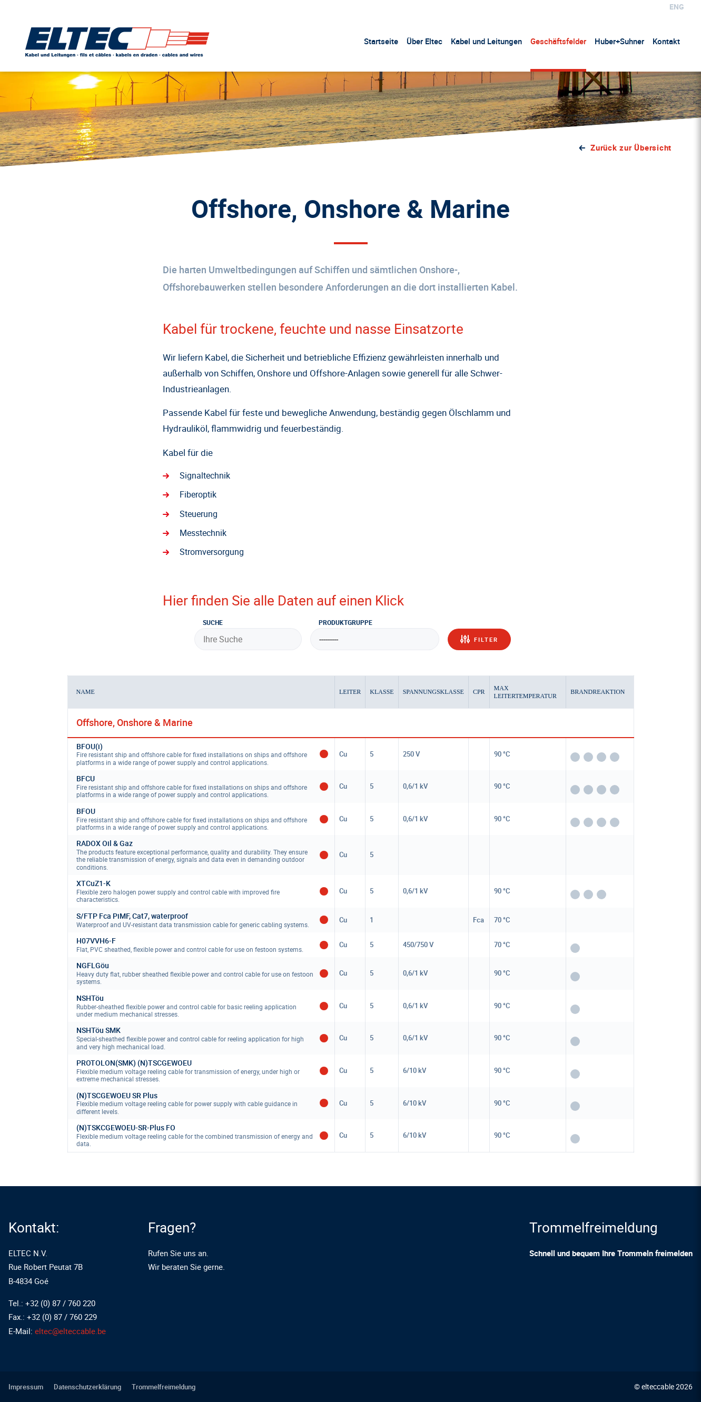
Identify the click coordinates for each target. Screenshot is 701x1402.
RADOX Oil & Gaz (203, 854)
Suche (248, 634)
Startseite (381, 41)
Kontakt (666, 41)
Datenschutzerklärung (87, 1386)
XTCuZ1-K (203, 890)
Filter (479, 639)
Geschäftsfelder (558, 41)
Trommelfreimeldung (163, 1386)
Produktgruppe (374, 634)
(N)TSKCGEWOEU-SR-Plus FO (203, 1135)
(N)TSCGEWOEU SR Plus (203, 1103)
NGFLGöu (203, 973)
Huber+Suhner (619, 41)
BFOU (203, 818)
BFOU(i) (203, 754)
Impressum (25, 1386)
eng (676, 7)
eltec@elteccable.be (70, 1331)
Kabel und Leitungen (486, 41)
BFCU (203, 786)
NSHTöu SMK (203, 1037)
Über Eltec (424, 41)
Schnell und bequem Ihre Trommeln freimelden (611, 1253)
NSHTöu (203, 1005)
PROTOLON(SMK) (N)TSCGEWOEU (203, 1070)
